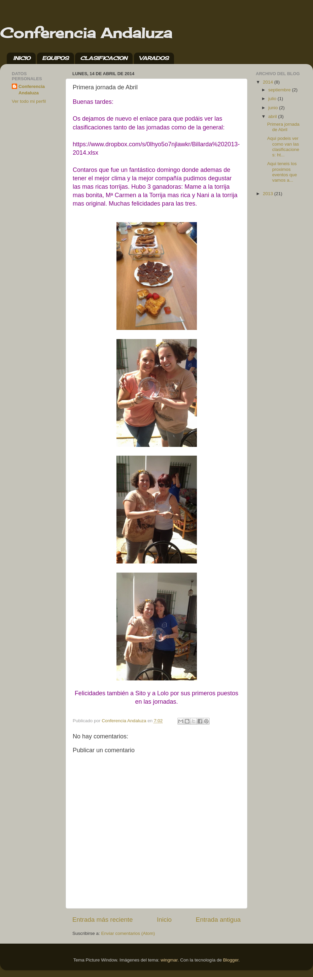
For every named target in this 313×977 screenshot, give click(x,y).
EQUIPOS (55, 58)
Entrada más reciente (102, 919)
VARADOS (154, 58)
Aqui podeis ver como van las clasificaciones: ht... (283, 146)
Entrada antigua (218, 919)
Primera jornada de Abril (283, 127)
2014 (268, 82)
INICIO (21, 58)
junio (273, 107)
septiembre (280, 89)
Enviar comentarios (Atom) (128, 933)
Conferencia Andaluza (86, 32)
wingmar (169, 960)
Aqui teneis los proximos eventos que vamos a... (282, 172)
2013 (268, 193)
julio (273, 98)
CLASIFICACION (103, 58)
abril (273, 116)
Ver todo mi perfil (29, 101)
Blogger (231, 960)
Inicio (164, 919)
